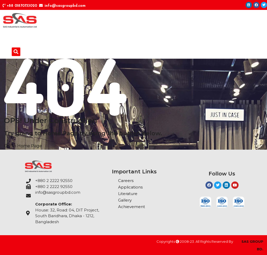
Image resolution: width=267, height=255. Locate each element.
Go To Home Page (23, 145)
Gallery (125, 200)
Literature (127, 193)
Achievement (131, 206)
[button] (16, 51)
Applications (130, 187)
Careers (126, 180)
